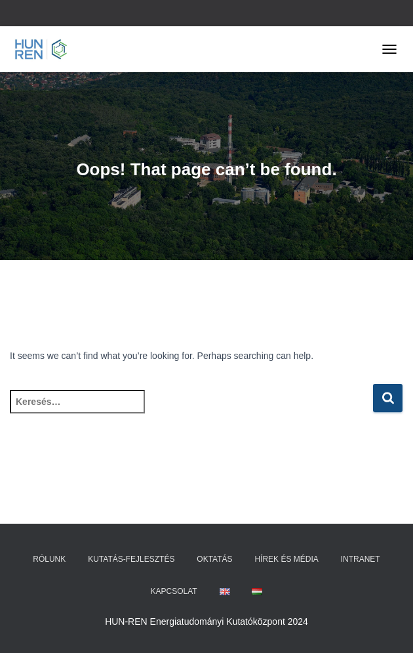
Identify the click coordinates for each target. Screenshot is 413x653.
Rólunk (49, 559)
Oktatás (214, 559)
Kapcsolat (174, 591)
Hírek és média (286, 559)
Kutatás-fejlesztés (131, 559)
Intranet (360, 559)
